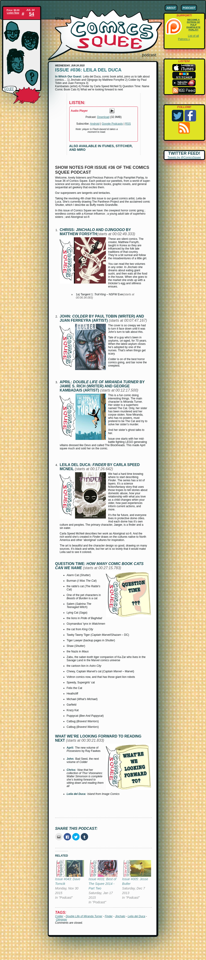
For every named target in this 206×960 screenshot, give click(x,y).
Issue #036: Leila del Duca (88, 69)
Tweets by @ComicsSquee (184, 157)
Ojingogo (61, 919)
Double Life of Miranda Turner (84, 916)
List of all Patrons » (188, 37)
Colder (59, 916)
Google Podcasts (112, 123)
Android (94, 123)
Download (103, 117)
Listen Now (13, 13)
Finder (109, 916)
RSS (128, 123)
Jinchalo (120, 916)
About (171, 7)
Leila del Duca (136, 916)
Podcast (189, 7)
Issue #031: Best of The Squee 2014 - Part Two (102, 883)
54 (31, 13)
